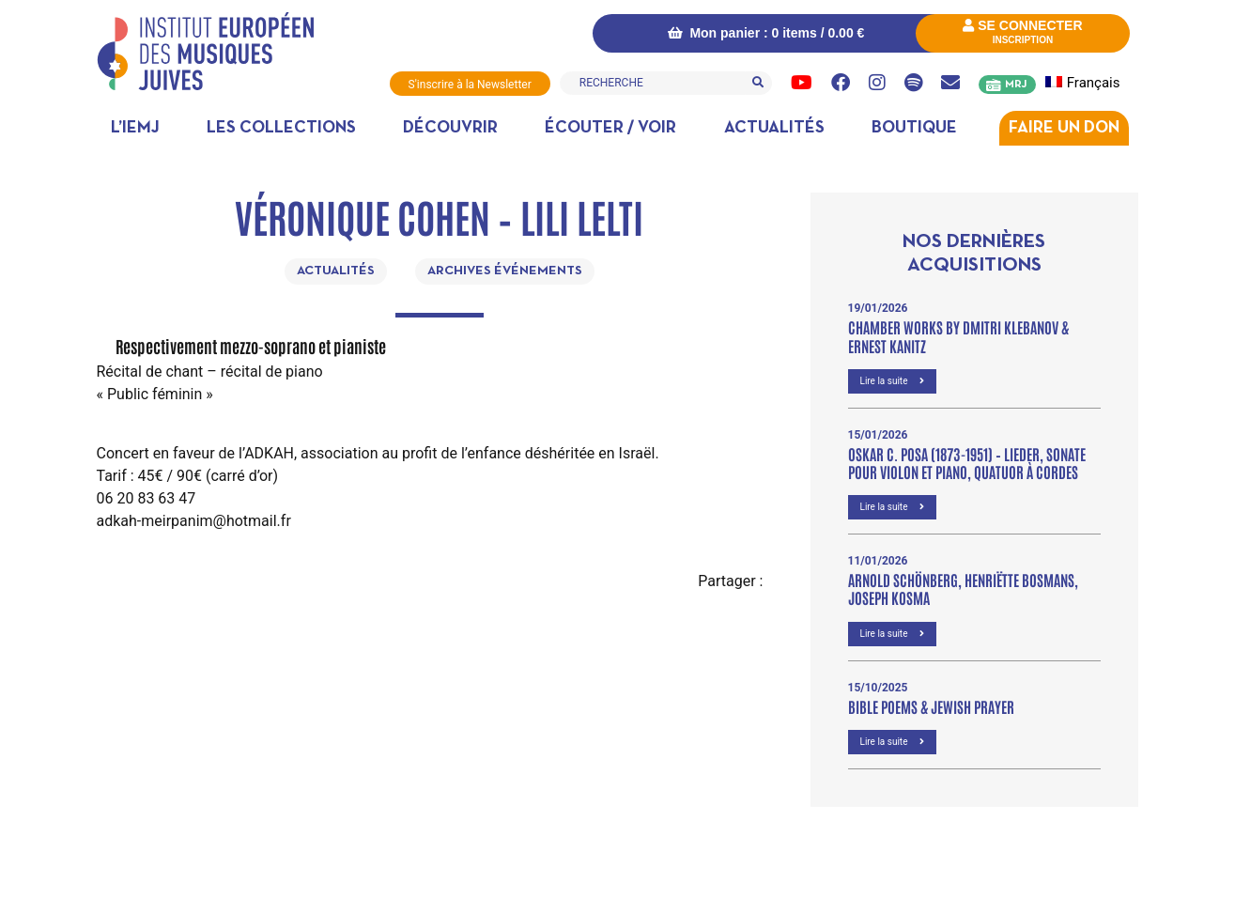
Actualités (774, 128)
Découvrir (450, 128)
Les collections (281, 128)
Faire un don (1064, 128)
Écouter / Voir (610, 128)
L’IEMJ (135, 128)
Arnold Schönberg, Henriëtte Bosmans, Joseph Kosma (963, 588)
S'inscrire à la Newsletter (470, 84)
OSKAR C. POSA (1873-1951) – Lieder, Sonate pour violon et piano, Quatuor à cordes (967, 462)
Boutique (914, 128)
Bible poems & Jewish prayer (931, 706)
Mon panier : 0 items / (766, 32)
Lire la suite (892, 381)
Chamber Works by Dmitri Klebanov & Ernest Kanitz (958, 336)
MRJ (1016, 84)
